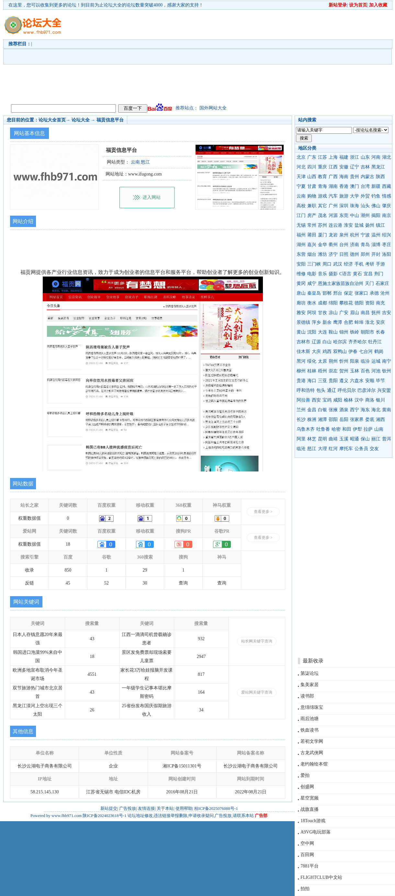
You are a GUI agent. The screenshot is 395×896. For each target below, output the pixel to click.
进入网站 (151, 197)
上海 (333, 157)
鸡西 (327, 351)
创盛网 (307, 786)
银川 (380, 400)
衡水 (311, 303)
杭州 (354, 235)
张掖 (333, 409)
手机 (359, 264)
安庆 (380, 322)
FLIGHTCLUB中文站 (321, 877)
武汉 (337, 264)
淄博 (375, 244)
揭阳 (375, 215)
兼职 (311, 205)
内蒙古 (367, 176)
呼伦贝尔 (347, 390)
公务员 (361, 448)
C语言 (345, 273)
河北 (301, 166)
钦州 (386, 371)
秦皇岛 (314, 293)
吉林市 (303, 341)
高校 (301, 205)
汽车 (333, 196)
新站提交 (108, 808)
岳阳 (343, 419)
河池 (375, 371)
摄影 (333, 273)
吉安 (386, 312)
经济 (348, 264)
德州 (354, 254)
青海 (322, 186)
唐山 (301, 293)
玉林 (354, 371)
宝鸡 (327, 400)
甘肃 (311, 186)
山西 (311, 176)
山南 (378, 429)
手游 (380, 264)
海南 (343, 176)
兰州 (301, 409)
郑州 (365, 254)
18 (68, 544)
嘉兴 (311, 244)
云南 (301, 196)
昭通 (354, 439)
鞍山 (333, 332)
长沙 (301, 419)
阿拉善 (303, 400)
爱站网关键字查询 (256, 692)
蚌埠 (359, 322)
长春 (380, 332)
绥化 (311, 361)
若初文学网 (311, 741)
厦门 (322, 235)
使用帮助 (183, 808)
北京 (301, 157)
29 (145, 570)
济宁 (333, 254)
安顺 (369, 380)
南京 (386, 215)
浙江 (354, 157)
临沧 (301, 448)
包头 (320, 390)
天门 (369, 283)
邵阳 (333, 419)
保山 (365, 439)
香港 (343, 186)
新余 (327, 322)
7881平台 (309, 866)
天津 (301, 176)
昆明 (322, 439)
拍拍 (305, 888)
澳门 (354, 186)
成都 (322, 303)
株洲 (311, 419)
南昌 (365, 312)
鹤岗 (378, 351)
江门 (301, 215)
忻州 (343, 361)
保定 (348, 293)
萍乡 (316, 322)
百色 (365, 371)
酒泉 (343, 409)
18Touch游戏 (312, 820)
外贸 (365, 196)
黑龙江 (378, 166)
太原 (322, 361)
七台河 (366, 351)
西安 (316, 400)
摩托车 (346, 448)
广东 (311, 157)
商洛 (369, 400)
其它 (322, 205)
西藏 (386, 186)
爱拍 (305, 775)
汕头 (365, 205)
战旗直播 (309, 809)
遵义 (343, 380)
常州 (311, 225)
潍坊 (322, 254)
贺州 (343, 371)
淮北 (369, 322)
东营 (301, 254)
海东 (365, 409)
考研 (369, 264)
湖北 (386, 157)
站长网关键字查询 (256, 641)
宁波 (365, 235)
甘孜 (322, 312)
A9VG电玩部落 (315, 832)
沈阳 (311, 332)
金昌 (311, 409)
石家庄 (382, 283)
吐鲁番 (323, 429)
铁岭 (354, 332)
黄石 (357, 273)
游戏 (322, 196)
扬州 (369, 225)
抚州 (375, 312)
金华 (322, 244)
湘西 (380, 419)
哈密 (336, 429)
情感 (386, 196)
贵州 (354, 176)
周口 (327, 264)
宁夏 (301, 186)
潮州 (365, 215)
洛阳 (386, 254)
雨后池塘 (309, 718)
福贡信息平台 (110, 120)
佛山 (375, 205)
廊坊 (301, 303)
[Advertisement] (232, 55)
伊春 (352, 351)
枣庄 (386, 244)
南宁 (386, 361)
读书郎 (307, 696)
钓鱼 (375, 196)
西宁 (354, 409)
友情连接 (146, 808)
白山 (327, 341)
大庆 (316, 351)
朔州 (333, 361)
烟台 (311, 254)
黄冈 (301, 283)
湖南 (333, 186)
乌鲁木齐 (306, 429)
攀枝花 (346, 303)
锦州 (343, 332)
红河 (333, 448)
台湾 (365, 186)
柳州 (301, 371)
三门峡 (314, 264)
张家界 (357, 419)
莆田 (311, 235)
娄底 (369, 419)
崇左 (333, 371)
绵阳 (333, 303)
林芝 (311, 439)
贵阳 (333, 380)
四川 (311, 166)
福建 (343, 157)
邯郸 (327, 293)
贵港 (301, 380)
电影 (311, 273)
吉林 (365, 166)
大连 (322, 332)
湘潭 (322, 419)
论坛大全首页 (52, 120)
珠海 (354, 205)
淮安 (348, 225)
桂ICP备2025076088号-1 (216, 808)
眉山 (354, 312)
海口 (311, 380)
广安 (343, 312)
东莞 (343, 215)
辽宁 (354, 166)
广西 (333, 176)
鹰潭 (337, 322)
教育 (322, 176)
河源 (333, 215)
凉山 (333, 312)
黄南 (386, 409)
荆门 (378, 273)
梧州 (322, 371)
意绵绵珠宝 (311, 707)
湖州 (301, 244)
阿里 (301, 439)
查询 (183, 583)
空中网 (307, 843)
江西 (333, 166)
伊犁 (357, 429)
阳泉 (354, 361)
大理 (322, 448)
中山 (354, 215)
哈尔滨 (340, 341)
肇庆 (386, 205)
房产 (311, 215)
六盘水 (357, 380)
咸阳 (337, 400)
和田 (346, 429)
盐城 (359, 225)
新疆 (375, 186)
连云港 (335, 225)
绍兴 (386, 235)
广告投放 (127, 808)
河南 (375, 157)
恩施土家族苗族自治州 (340, 283)
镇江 (380, 225)
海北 (375, 409)
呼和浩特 (306, 390)
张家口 (361, 293)
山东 (365, 157)
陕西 (380, 176)
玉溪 (343, 439)
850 (67, 570)
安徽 (343, 166)
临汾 (365, 361)
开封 (375, 254)
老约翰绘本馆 (314, 764)
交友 (374, 448)
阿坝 (311, 312)
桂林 (311, 371)
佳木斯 (303, 351)
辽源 (316, 341)
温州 (375, 235)
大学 (354, 196)
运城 (375, 361)
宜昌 (368, 273)
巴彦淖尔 (366, 390)
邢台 (337, 293)
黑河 (301, 361)
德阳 (359, 303)
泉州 (343, 235)
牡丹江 (375, 341)
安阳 (301, 264)
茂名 (322, 215)
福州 (301, 235)
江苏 (322, 157)
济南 (354, 244)
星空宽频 (309, 798)
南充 (380, 303)
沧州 (384, 293)
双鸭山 (340, 351)
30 (145, 583)
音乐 (322, 273)
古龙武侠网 (311, 752)
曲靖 (333, 439)
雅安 (301, 312)
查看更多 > (263, 511)
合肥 (348, 322)
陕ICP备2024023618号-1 (104, 815)
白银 (322, 409)
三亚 (322, 380)
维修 (301, 273)
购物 (311, 196)
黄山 (301, 332)
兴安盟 (384, 390)
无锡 (301, 225)
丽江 (375, 439)
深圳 (343, 205)
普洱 (386, 439)
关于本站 (165, 808)
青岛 (365, 244)
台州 (343, 244)
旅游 (343, 196)
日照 (343, 254)
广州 (333, 205)
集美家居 (309, 684)
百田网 (307, 854)
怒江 (311, 448)
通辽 (331, 390)
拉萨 (368, 429)
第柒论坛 (309, 673)
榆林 (348, 400)
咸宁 (311, 283)
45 (68, 583)
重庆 (322, 166)
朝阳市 (367, 332)
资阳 (369, 303)
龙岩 (333, 235)
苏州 (322, 225)
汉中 (359, 400)
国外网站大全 (213, 108)
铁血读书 (309, 730)
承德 (374, 293)
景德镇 (303, 322)
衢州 (333, 244)
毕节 (380, 380)
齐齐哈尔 (357, 341)
